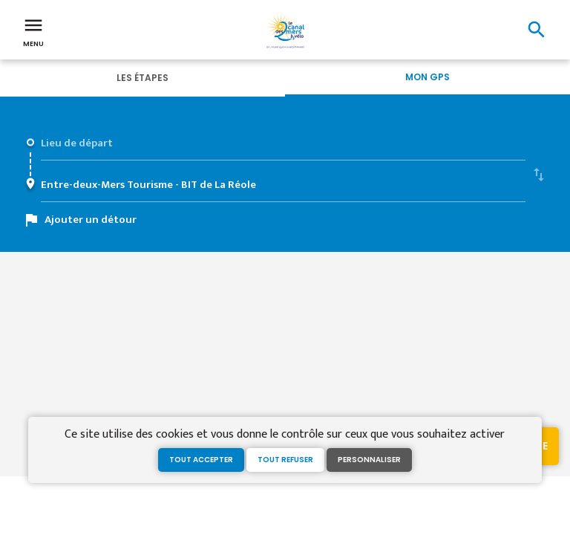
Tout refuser (285, 459)
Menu (33, 31)
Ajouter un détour (91, 219)
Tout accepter (201, 459)
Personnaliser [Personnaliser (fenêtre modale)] (369, 459)
